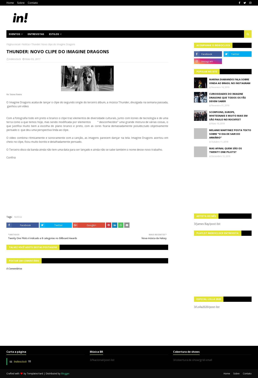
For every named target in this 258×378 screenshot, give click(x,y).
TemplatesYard (35, 373)
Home (10, 3)
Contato (33, 3)
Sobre (21, 3)
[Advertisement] (223, 186)
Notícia (25, 44)
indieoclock (15, 59)
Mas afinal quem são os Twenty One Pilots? (225, 150)
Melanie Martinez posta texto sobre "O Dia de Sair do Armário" (230, 133)
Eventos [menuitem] (14, 34)
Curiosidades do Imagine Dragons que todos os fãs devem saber (227, 97)
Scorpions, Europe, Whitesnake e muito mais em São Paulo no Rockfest (228, 115)
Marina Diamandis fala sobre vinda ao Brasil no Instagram (229, 81)
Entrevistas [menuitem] (36, 34)
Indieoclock (20, 361)
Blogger (65, 373)
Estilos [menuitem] (54, 34)
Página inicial (13, 44)
